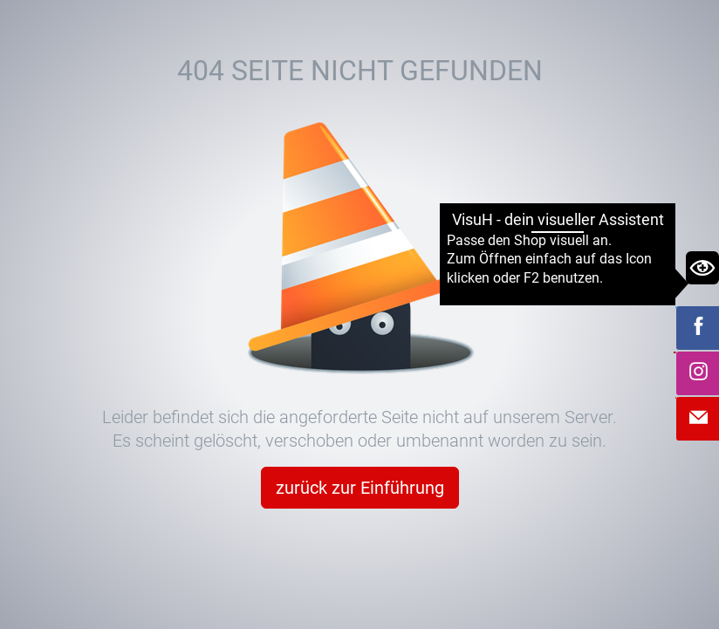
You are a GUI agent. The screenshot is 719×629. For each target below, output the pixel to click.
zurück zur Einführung (360, 487)
